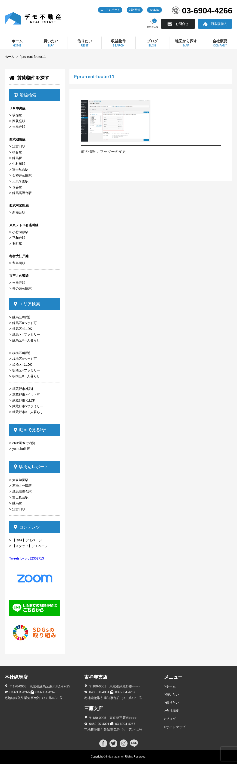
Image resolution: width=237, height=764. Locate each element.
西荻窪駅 (18, 121)
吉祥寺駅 (18, 127)
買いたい (172, 694)
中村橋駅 (18, 164)
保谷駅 (17, 187)
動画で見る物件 (31, 429)
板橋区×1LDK (22, 364)
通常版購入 (219, 24)
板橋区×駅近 (21, 353)
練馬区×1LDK (22, 329)
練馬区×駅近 (21, 317)
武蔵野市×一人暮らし (27, 412)
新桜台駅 (18, 212)
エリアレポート (110, 9)
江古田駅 (18, 146)
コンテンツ (27, 527)
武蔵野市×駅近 (23, 389)
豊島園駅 (18, 263)
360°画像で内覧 (23, 443)
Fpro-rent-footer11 (32, 57)
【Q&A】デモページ (27, 540)
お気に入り (152, 23)
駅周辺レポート (31, 466)
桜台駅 (17, 152)
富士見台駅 (20, 169)
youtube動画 (21, 449)
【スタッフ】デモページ (30, 546)
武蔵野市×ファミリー (27, 406)
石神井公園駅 (22, 175)
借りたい (172, 702)
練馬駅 (17, 158)
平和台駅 (18, 238)
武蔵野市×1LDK (23, 400)
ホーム (9, 57)
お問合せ (181, 24)
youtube (154, 9)
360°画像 (134, 9)
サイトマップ (175, 727)
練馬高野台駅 (22, 193)
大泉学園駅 (20, 181)
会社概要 (172, 710)
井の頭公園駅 (22, 288)
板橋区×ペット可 (24, 359)
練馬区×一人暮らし (26, 340)
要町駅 (17, 243)
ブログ (171, 719)
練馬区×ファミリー (26, 334)
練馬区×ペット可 (24, 323)
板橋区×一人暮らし (26, 376)
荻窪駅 (17, 115)
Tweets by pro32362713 (26, 558)
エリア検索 (27, 304)
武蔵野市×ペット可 (26, 394)
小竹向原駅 (20, 232)
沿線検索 (25, 95)
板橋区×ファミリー (26, 370)
